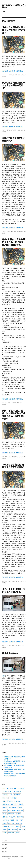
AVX (4, 788)
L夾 (11, 795)
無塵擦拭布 (11, 823)
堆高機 (4, 810)
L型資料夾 (5, 795)
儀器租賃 (21, 804)
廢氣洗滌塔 (11, 813)
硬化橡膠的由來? (10, 653)
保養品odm (6, 804)
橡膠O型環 (12, 71)
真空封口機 (6, 826)
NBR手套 (5, 798)
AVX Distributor (11, 788)
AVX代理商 (21, 788)
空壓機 (17, 826)
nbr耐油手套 (13, 798)
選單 (4, 11)
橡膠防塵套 (5, 71)
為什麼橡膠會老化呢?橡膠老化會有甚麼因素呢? (13, 466)
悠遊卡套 (5, 817)
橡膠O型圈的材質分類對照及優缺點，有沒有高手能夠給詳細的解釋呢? (13, 242)
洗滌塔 (21, 820)
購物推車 (14, 829)
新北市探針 (20, 817)
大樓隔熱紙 (20, 810)
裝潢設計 (4, 844)
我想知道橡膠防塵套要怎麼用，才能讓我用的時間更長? (13, 30)
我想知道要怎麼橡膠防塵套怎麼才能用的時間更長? (13, 85)
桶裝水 (12, 820)
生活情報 (4, 851)
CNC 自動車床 (17, 791)
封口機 (4, 813)
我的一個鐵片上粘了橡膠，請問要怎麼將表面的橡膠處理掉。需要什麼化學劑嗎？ (13, 414)
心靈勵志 (18, 813)
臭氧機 (23, 826)
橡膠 (10, 75)
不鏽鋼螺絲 (17, 801)
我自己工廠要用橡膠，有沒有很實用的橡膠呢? (13, 590)
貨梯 (9, 829)
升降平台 (19, 807)
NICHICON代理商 (8, 801)
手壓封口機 (12, 817)
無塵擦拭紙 (19, 823)
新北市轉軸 (6, 820)
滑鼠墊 (4, 823)
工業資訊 (4, 840)
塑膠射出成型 (11, 810)
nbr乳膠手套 (17, 795)
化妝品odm (12, 807)
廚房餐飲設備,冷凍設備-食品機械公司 (10, 856)
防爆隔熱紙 (22, 829)
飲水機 (17, 832)
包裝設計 (5, 807)
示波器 (12, 826)
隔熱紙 (4, 832)
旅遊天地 (4, 848)
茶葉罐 (4, 829)
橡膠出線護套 (19, 71)
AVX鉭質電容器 (7, 791)
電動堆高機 (11, 832)
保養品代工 (14, 804)
